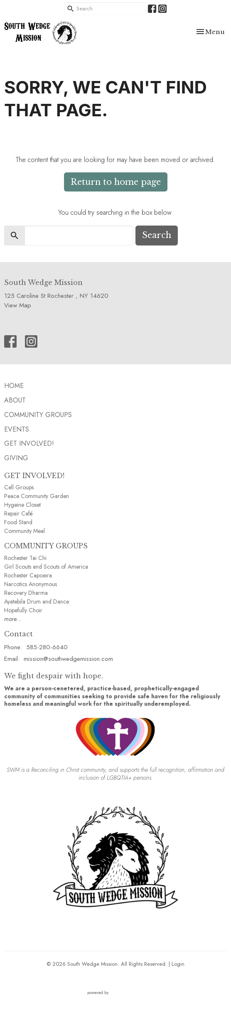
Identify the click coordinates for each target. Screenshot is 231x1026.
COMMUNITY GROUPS (46, 546)
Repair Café (18, 513)
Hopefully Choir (23, 610)
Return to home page (116, 182)
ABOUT (15, 400)
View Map (17, 305)
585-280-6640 (47, 647)
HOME (14, 385)
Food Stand (18, 522)
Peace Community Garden (36, 496)
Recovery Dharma (26, 593)
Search (156, 235)
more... (12, 619)
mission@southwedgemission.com (68, 658)
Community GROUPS (38, 415)
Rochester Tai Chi (25, 558)
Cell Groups (19, 487)
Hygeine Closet (22, 505)
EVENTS (16, 429)
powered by (115, 992)
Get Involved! (29, 443)
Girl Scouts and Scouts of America (46, 566)
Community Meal (24, 531)
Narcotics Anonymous (30, 584)
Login (178, 964)
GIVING (16, 458)
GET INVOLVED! (34, 475)
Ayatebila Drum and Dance (36, 601)
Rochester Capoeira (28, 575)
